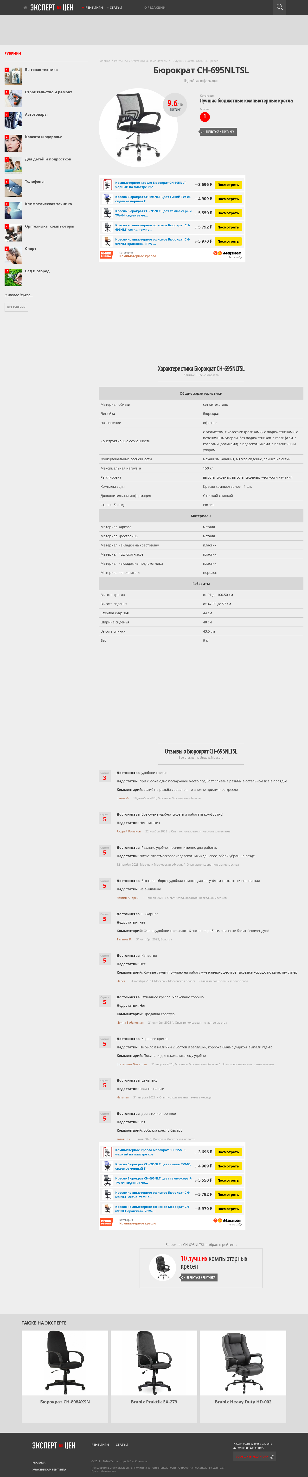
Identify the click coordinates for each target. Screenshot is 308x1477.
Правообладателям (103, 1471)
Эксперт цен (52, 8)
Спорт (30, 248)
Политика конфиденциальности (155, 1467)
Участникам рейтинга (49, 1469)
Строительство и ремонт (48, 91)
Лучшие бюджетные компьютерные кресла (246, 101)
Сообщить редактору (252, 1456)
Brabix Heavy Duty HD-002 (243, 1402)
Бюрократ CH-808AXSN (65, 1402)
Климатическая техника (48, 203)
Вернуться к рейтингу (217, 132)
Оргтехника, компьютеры (49, 226)
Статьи (116, 7)
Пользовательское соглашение (111, 1467)
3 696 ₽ (203, 184)
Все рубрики (16, 307)
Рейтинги (94, 7)
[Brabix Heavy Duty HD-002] (243, 1363)
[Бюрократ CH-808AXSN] (65, 1363)
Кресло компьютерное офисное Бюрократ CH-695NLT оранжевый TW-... (152, 241)
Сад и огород (37, 270)
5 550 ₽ (203, 213)
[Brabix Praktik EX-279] (154, 1363)
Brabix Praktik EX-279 (154, 1402)
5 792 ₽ (203, 227)
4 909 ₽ (203, 198)
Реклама (38, 1462)
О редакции (155, 7)
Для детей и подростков (48, 159)
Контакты (141, 1461)
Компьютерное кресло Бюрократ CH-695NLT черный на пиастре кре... (150, 184)
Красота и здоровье (43, 136)
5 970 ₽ (203, 241)
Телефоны (35, 181)
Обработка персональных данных (200, 1467)
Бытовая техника (41, 69)
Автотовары (36, 114)
